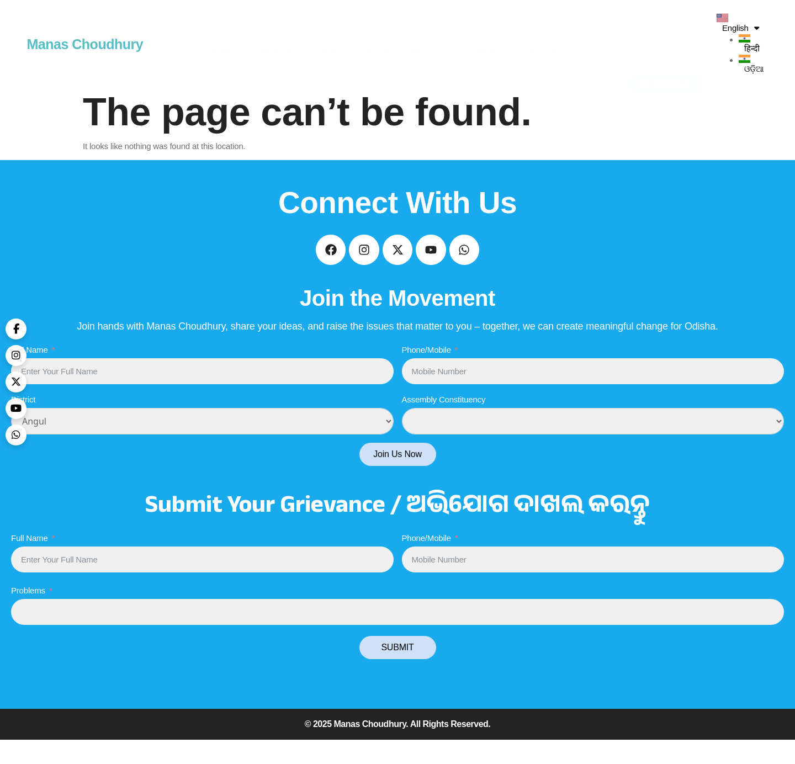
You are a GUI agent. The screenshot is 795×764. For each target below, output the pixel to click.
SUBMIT (397, 671)
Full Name (29, 374)
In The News (541, 44)
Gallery (472, 44)
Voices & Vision (349, 44)
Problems (28, 614)
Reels (419, 44)
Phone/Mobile (426, 374)
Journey (270, 44)
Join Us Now (397, 478)
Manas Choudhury (85, 44)
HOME (219, 44)
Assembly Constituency (444, 423)
